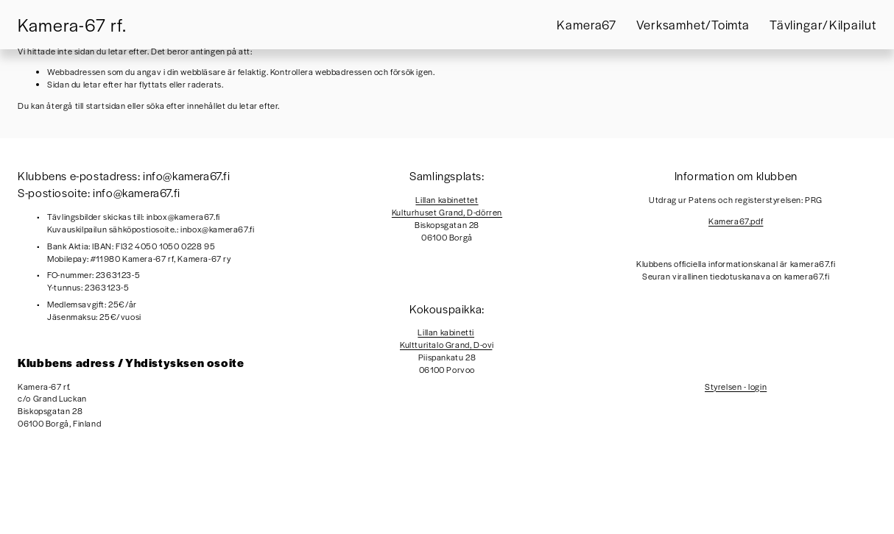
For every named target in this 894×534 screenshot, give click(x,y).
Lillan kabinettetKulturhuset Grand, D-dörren (447, 205)
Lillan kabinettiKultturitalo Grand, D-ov (446, 338)
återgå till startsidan (85, 105)
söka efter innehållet (186, 105)
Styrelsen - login (736, 386)
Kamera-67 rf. (72, 24)
